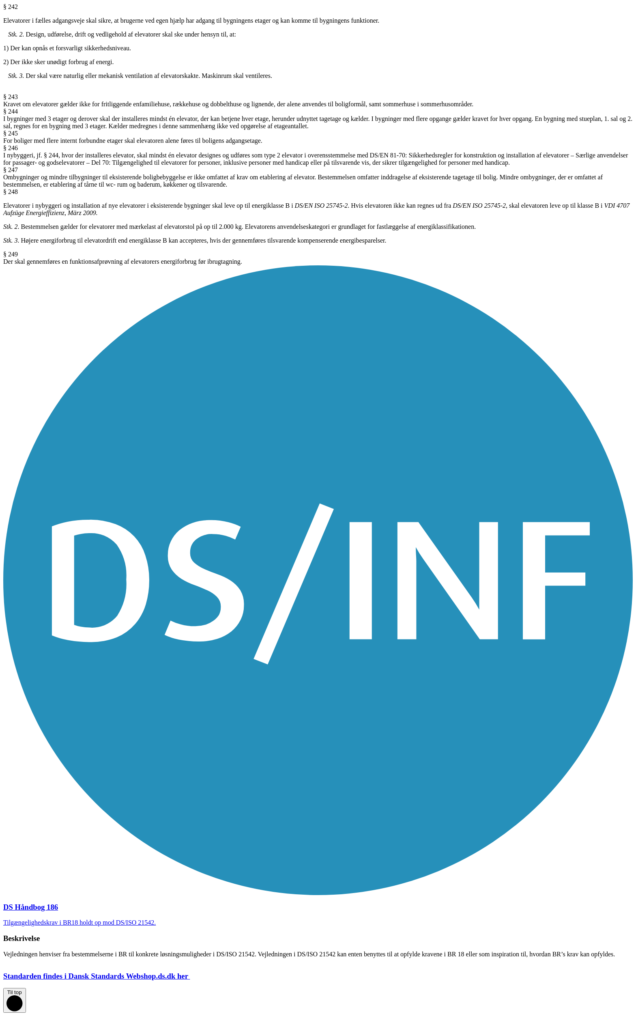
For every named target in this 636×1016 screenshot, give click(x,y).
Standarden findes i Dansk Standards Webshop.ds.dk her (103, 976)
